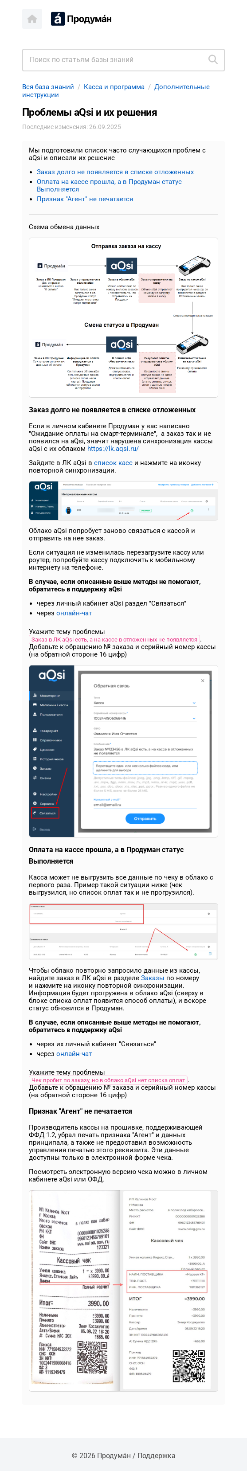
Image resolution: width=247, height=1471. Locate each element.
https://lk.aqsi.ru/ (113, 449)
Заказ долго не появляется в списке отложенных (115, 172)
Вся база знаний (48, 87)
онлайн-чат (74, 613)
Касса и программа (114, 87)
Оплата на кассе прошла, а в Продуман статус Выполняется (109, 185)
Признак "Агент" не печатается (85, 199)
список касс (113, 463)
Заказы (153, 978)
